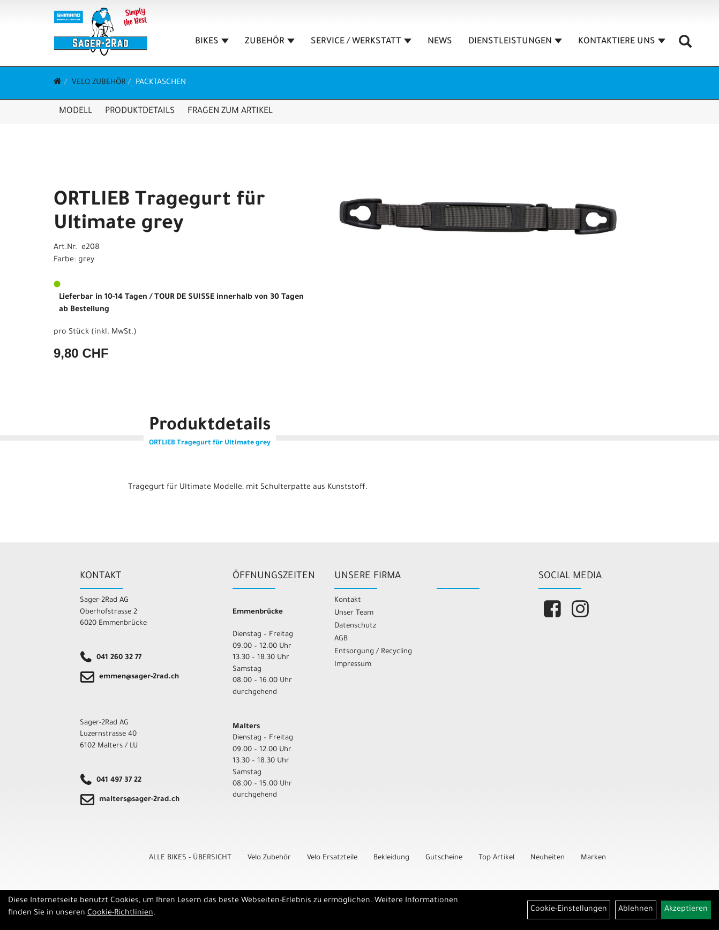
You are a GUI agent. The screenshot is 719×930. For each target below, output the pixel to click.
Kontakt (347, 600)
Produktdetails (140, 111)
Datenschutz (355, 626)
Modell (75, 111)
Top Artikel (496, 858)
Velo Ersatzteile (332, 858)
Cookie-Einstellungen (568, 909)
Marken (593, 858)
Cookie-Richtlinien (120, 913)
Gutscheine (443, 858)
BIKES (212, 42)
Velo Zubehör (98, 83)
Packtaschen (161, 83)
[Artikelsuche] (685, 46)
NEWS (440, 42)
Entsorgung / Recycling (373, 652)
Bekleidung (391, 858)
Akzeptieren (686, 909)
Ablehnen (635, 909)
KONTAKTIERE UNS (622, 42)
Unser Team (353, 613)
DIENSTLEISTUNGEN (516, 42)
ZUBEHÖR (270, 42)
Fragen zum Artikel (230, 111)
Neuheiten (547, 858)
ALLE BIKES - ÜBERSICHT (190, 858)
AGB (341, 639)
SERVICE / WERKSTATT (361, 42)
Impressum (352, 665)
